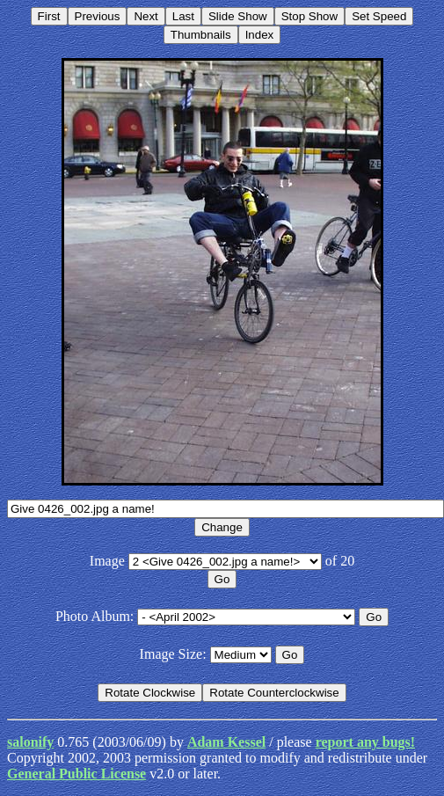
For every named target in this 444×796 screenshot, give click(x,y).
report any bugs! (366, 741)
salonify (30, 741)
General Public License (76, 773)
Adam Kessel (226, 741)
